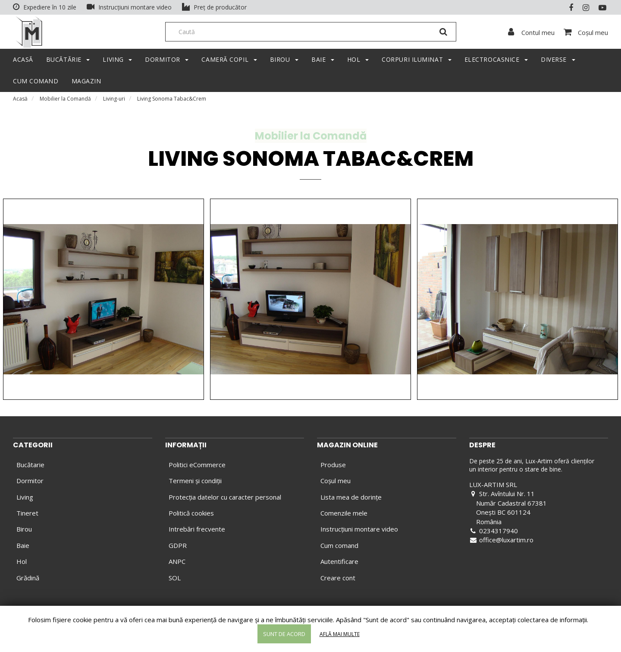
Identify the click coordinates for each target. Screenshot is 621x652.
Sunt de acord (284, 634)
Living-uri (114, 101)
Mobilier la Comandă (65, 101)
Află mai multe (340, 634)
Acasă (20, 101)
